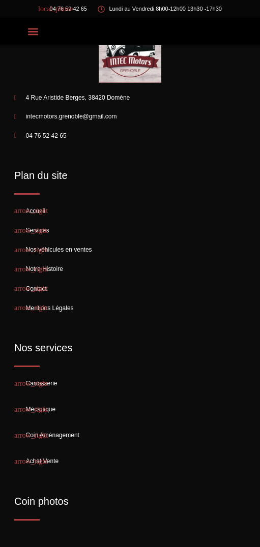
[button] (32, 31)
